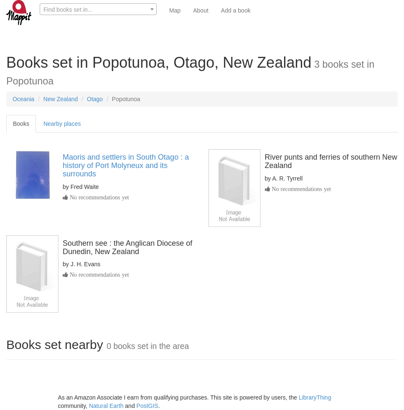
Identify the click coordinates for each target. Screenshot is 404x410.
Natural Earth (106, 405)
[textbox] (98, 9)
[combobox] (98, 9)
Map (174, 10)
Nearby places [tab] (62, 123)
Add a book (236, 10)
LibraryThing (315, 397)
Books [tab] (21, 123)
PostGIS (147, 405)
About (200, 10)
